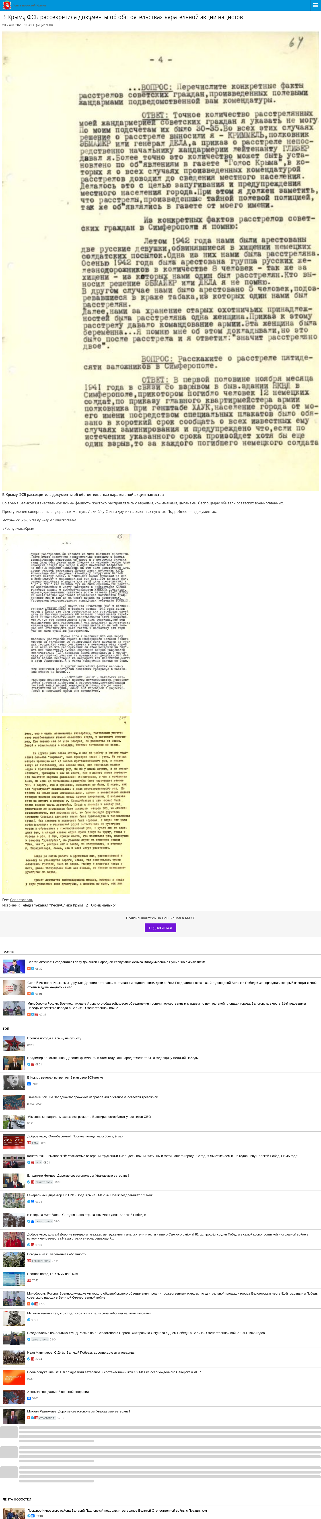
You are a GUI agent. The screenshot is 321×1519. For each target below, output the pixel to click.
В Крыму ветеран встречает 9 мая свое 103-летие (65, 1077)
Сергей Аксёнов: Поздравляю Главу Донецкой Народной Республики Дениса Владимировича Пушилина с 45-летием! (116, 962)
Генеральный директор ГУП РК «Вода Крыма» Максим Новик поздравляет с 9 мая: (90, 1195)
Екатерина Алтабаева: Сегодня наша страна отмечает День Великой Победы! (86, 1215)
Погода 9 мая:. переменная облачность (56, 1254)
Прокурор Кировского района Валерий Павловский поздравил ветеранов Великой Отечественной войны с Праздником (117, 1510)
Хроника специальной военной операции (58, 1392)
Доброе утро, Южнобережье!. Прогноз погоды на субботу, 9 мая (75, 1136)
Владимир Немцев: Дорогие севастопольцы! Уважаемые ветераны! (78, 1175)
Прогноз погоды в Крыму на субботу (54, 1038)
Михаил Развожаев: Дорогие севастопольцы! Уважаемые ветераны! (78, 1411)
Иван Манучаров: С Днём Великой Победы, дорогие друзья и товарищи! (81, 1352)
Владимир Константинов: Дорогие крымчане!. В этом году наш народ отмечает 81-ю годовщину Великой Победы (112, 1058)
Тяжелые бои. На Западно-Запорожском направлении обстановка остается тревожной (92, 1097)
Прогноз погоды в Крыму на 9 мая (52, 1274)
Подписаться (160, 928)
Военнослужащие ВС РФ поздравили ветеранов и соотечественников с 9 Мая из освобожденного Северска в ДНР (114, 1372)
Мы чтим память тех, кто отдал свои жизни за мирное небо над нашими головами (89, 1313)
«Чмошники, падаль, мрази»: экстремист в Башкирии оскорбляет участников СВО (89, 1116)
